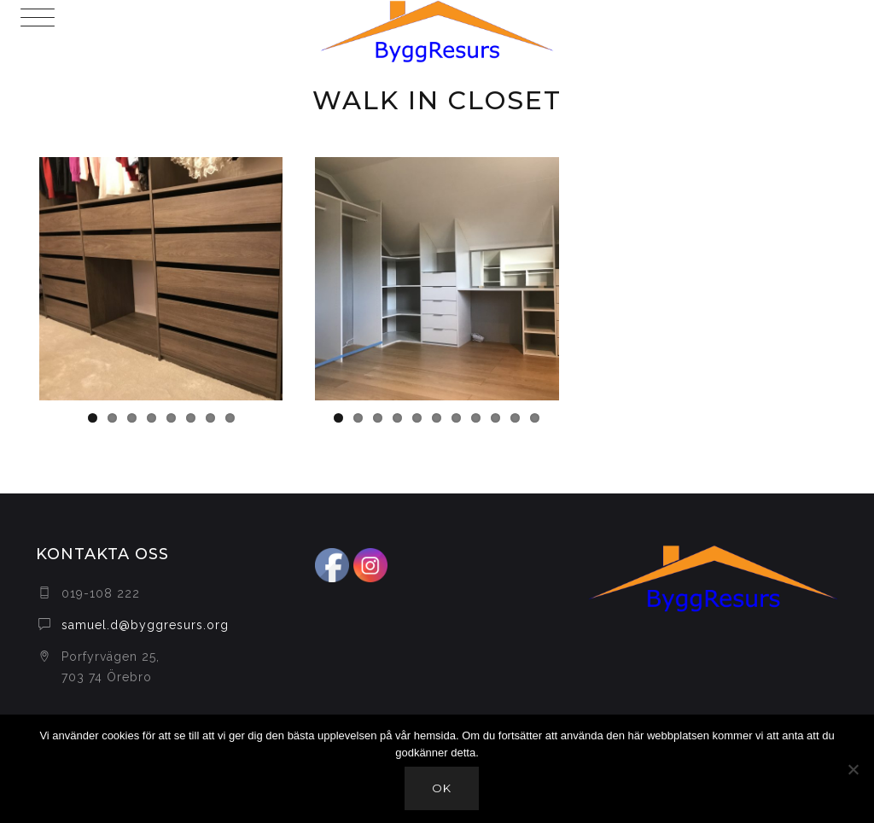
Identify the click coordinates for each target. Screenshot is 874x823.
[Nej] (852, 769)
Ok (442, 788)
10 (515, 418)
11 (534, 418)
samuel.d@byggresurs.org (145, 625)
